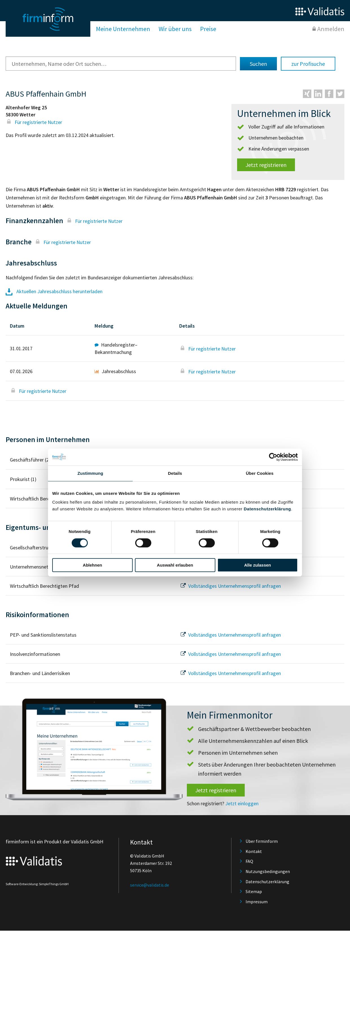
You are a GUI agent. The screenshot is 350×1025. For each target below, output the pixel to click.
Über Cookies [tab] (260, 473)
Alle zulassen (257, 565)
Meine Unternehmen (123, 29)
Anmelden (330, 29)
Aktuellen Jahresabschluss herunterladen (54, 291)
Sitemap (254, 891)
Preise (208, 29)
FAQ (249, 861)
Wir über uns (175, 29)
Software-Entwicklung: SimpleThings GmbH (37, 884)
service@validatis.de (149, 885)
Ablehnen (92, 565)
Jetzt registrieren (266, 164)
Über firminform (262, 841)
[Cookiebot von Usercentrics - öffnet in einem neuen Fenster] (273, 457)
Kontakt (254, 851)
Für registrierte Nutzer (34, 122)
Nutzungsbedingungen (268, 871)
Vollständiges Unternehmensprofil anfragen (230, 586)
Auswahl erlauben (175, 565)
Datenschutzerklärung (267, 508)
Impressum (257, 901)
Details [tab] (175, 473)
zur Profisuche (308, 63)
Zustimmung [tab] (90, 473)
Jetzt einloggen (242, 803)
